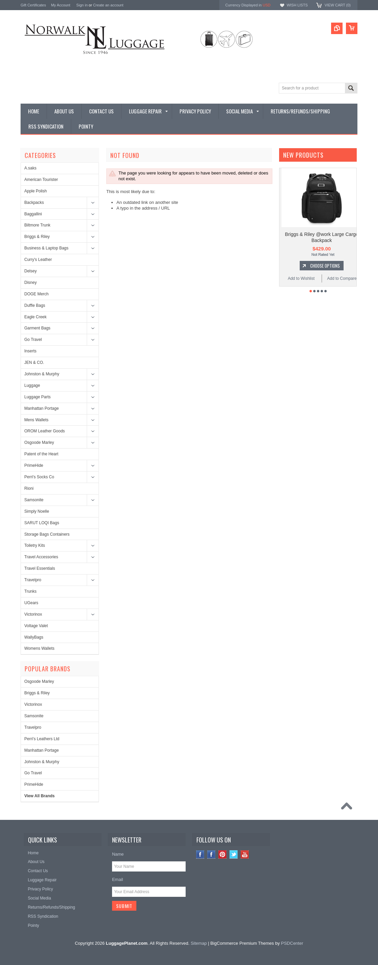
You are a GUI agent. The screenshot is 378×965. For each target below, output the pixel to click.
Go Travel (33, 339)
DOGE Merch (36, 294)
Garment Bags (37, 328)
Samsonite (34, 500)
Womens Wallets (39, 648)
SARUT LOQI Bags (41, 522)
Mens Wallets (36, 420)
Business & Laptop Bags (46, 248)
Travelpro (32, 580)
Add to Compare (341, 278)
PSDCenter (292, 943)
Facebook (211, 854)
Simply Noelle (36, 511)
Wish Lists (297, 5)
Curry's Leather (38, 259)
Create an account (108, 5)
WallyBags (33, 637)
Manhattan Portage (41, 408)
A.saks (30, 168)
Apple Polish (35, 191)
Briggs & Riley (37, 236)
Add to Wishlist (301, 278)
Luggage (32, 385)
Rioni (28, 488)
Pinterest (222, 854)
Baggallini (33, 214)
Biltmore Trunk (37, 225)
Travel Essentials (39, 568)
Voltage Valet (36, 625)
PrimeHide (33, 465)
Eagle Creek (35, 317)
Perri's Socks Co (39, 477)
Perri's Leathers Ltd (41, 738)
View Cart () (338, 5)
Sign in (82, 5)
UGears (31, 602)
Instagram (200, 854)
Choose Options (325, 265)
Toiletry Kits (34, 545)
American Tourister (41, 179)
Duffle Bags (34, 305)
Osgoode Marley (39, 442)
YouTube (245, 854)
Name (118, 854)
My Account (60, 5)
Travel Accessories (41, 557)
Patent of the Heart (41, 454)
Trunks (30, 591)
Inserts (30, 351)
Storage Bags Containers (47, 534)
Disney (30, 282)
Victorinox (33, 614)
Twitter (234, 854)
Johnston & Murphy (41, 374)
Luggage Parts (37, 397)
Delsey (30, 271)
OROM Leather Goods (44, 431)
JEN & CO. (34, 362)
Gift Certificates (33, 5)
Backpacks (34, 202)
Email (117, 879)
